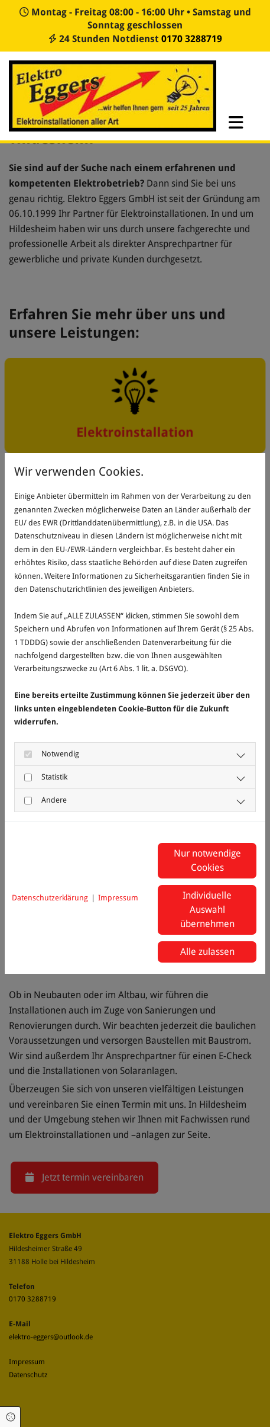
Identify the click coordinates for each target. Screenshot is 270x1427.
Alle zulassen (207, 951)
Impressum (118, 897)
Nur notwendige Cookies (207, 860)
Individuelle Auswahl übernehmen (207, 909)
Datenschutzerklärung (50, 897)
